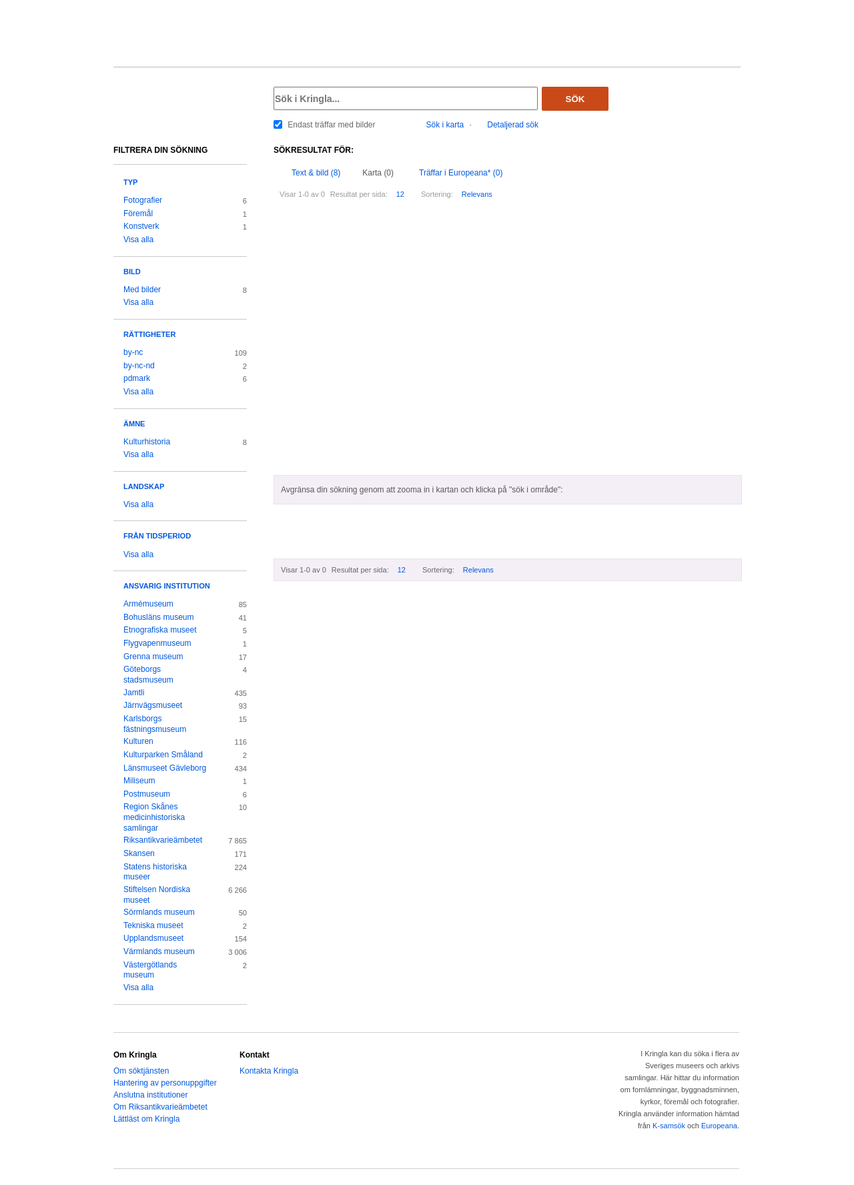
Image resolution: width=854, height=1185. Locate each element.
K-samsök (669, 1126)
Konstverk (141, 226)
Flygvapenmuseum (157, 643)
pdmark (136, 378)
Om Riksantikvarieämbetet (160, 1107)
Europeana (719, 1126)
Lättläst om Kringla (146, 1119)
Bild (132, 272)
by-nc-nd (139, 365)
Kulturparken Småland (163, 754)
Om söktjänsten (141, 1071)
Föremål (138, 213)
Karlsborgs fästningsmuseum (154, 724)
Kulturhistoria (146, 441)
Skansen (139, 853)
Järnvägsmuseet (152, 705)
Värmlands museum (159, 951)
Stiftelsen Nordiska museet (156, 895)
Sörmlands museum (159, 912)
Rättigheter (149, 334)
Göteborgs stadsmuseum (148, 675)
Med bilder (142, 289)
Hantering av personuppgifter (165, 1083)
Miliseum (139, 780)
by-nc (133, 352)
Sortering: (437, 194)
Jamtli (133, 692)
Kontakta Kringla (269, 1071)
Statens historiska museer (155, 872)
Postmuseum (146, 794)
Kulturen (138, 741)
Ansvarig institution (166, 586)
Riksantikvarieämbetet (162, 840)
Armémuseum (148, 604)
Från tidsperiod (157, 536)
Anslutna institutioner (150, 1095)
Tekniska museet (153, 925)
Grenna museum (153, 656)
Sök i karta (445, 124)
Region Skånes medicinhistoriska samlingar (154, 817)
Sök (575, 99)
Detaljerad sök (512, 124)
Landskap (143, 486)
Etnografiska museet (160, 630)
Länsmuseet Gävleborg (164, 768)
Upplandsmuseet (153, 938)
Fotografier (142, 200)
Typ (130, 182)
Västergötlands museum (150, 970)
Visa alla (138, 239)
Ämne (134, 424)
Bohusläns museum (158, 617)
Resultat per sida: (359, 194)
